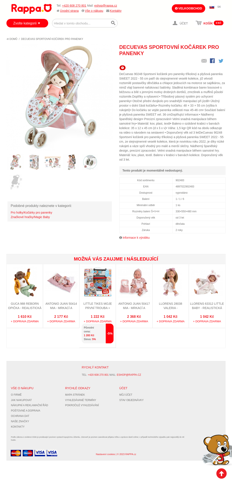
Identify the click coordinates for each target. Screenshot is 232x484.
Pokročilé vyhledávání (82, 405)
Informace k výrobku (136, 237)
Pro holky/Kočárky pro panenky (31, 212)
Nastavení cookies (105, 454)
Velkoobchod (188, 8)
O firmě (16, 394)
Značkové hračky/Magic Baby (30, 217)
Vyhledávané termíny (80, 400)
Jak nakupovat (21, 400)
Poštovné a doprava (25, 410)
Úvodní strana (69, 10)
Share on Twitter (221, 61)
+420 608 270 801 (74, 5)
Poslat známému (204, 61)
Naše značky (20, 421)
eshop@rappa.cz (105, 5)
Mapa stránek (75, 394)
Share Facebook (213, 61)
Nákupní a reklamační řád (29, 405)
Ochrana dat (20, 416)
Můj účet (125, 394)
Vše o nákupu (94, 10)
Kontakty (115, 10)
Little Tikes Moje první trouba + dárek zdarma (98, 308)
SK (219, 6)
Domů (11, 39)
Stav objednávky (131, 400)
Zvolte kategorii (25, 23)
